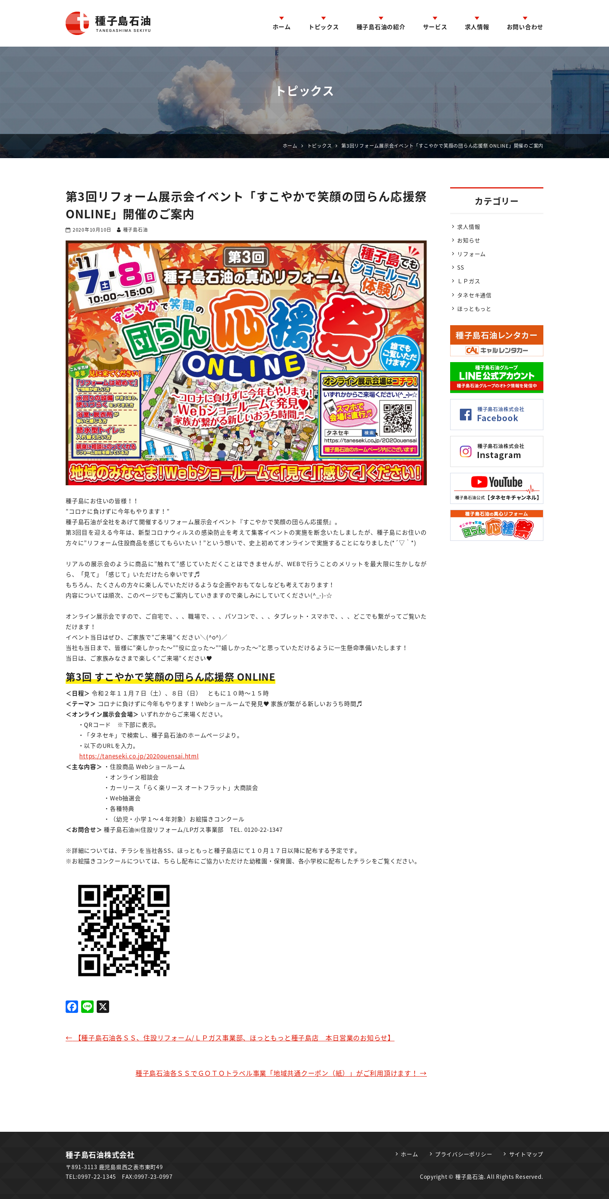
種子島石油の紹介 (381, 27)
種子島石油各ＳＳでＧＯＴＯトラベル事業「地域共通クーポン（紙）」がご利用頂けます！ (281, 1073)
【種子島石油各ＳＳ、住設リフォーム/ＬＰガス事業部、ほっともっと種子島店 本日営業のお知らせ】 (230, 1037)
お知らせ (468, 240)
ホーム (282, 27)
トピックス (323, 27)
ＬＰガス (468, 281)
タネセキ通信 (474, 295)
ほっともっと (474, 308)
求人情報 (477, 27)
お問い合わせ (525, 27)
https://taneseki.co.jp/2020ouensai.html (138, 756)
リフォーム (471, 254)
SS (460, 267)
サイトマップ (526, 1154)
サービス (435, 27)
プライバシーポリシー (463, 1154)
